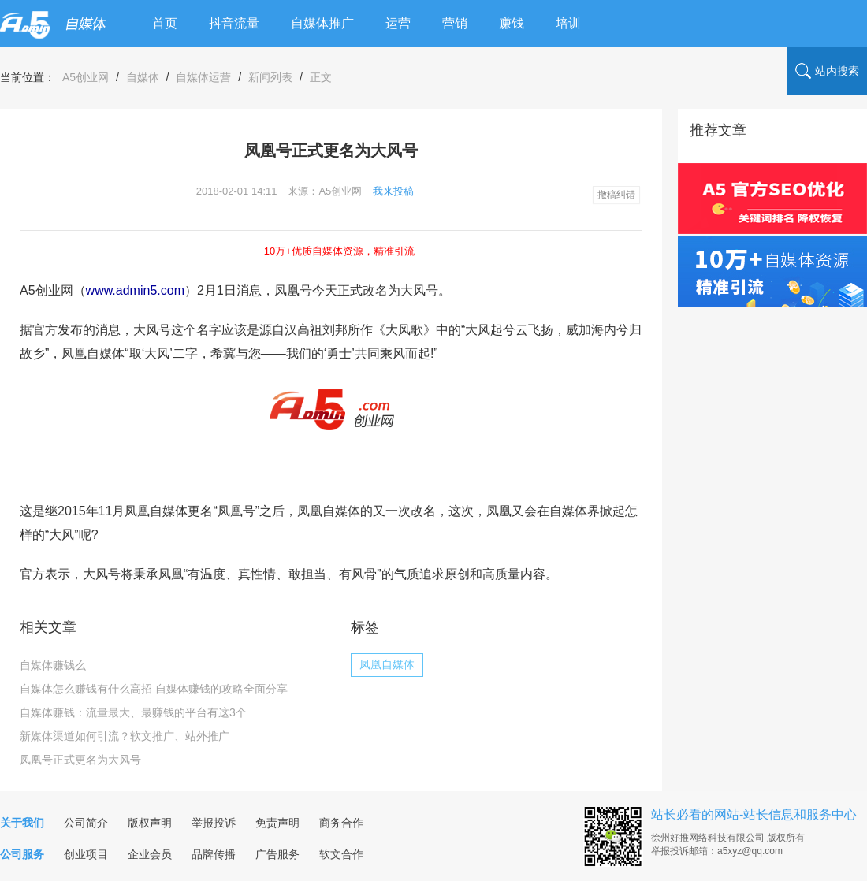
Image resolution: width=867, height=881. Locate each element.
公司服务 (22, 854)
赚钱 (511, 23)
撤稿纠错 (616, 194)
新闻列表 (270, 77)
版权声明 (150, 822)
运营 (398, 23)
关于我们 (22, 822)
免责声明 (277, 822)
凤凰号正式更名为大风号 (80, 759)
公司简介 (86, 822)
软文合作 (341, 854)
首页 (164, 23)
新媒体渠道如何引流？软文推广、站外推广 (124, 736)
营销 (454, 23)
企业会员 (150, 854)
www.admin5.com (135, 290)
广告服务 (277, 854)
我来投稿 (393, 191)
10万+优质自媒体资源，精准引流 (339, 251)
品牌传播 (214, 854)
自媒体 (142, 77)
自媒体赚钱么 (53, 665)
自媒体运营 (203, 77)
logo (53, 23)
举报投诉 (214, 822)
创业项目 (86, 854)
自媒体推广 (322, 23)
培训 (568, 23)
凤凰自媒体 (387, 664)
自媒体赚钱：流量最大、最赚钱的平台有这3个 (133, 712)
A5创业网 (85, 77)
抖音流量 (234, 23)
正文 (321, 77)
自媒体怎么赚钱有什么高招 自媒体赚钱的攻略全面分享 (154, 688)
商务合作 (341, 822)
